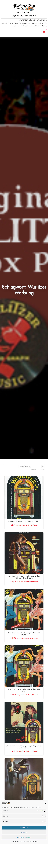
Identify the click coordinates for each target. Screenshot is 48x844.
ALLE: (42, 469)
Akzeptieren (24, 833)
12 (37, 469)
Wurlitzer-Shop (24, 12)
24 (39, 469)
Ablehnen (24, 838)
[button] (45, 809)
